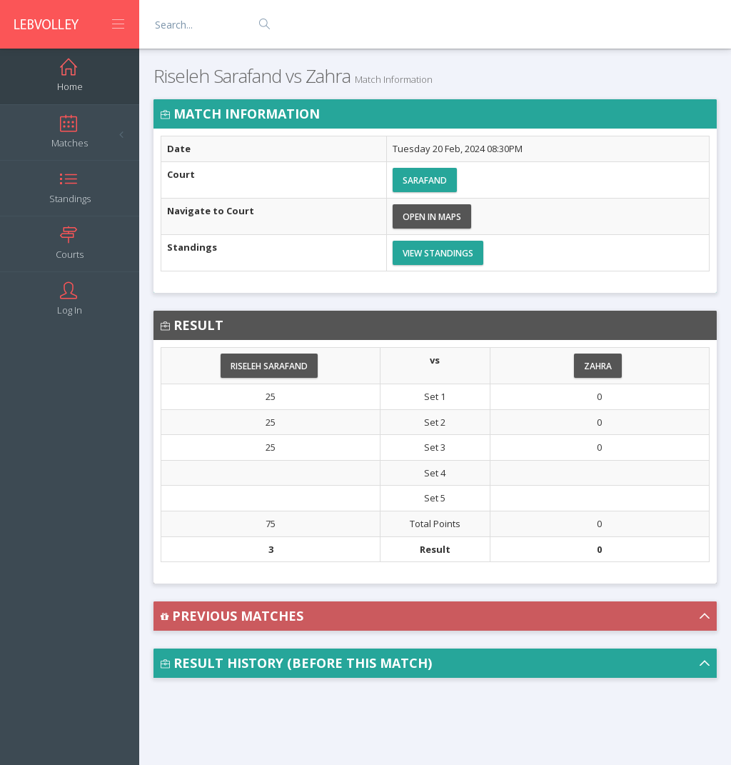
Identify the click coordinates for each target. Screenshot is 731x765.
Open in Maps (432, 217)
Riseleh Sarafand (269, 366)
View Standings (438, 253)
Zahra (598, 366)
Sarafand (425, 180)
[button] (435, 616)
